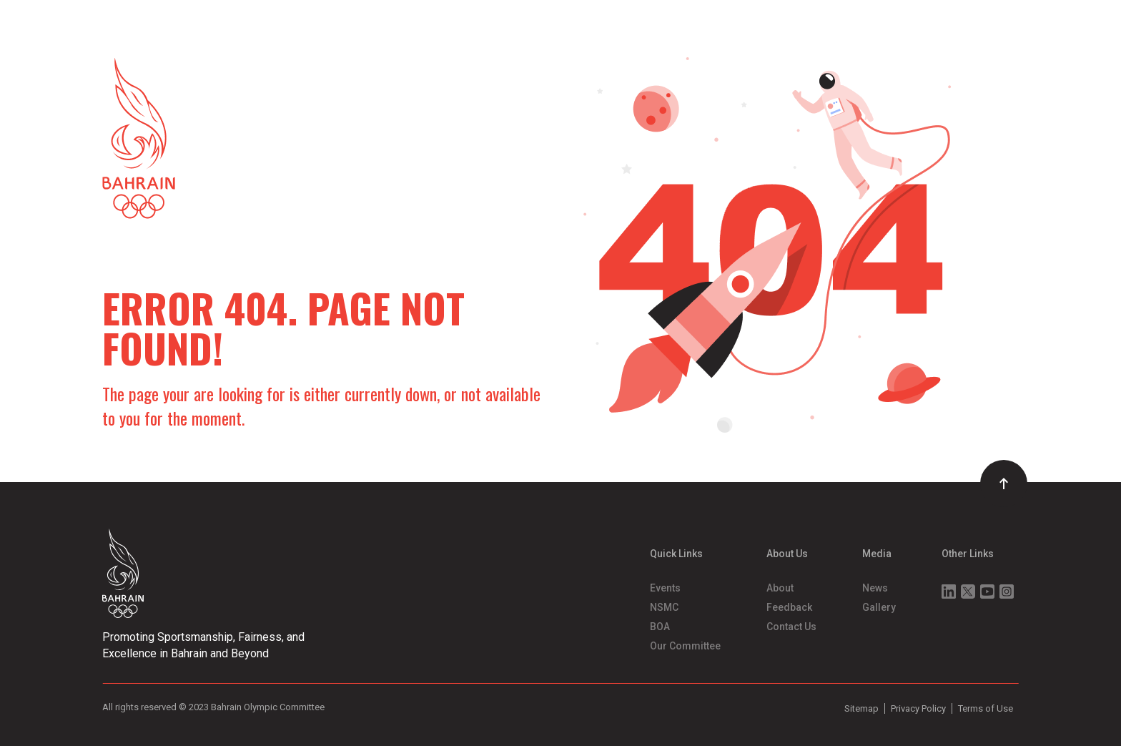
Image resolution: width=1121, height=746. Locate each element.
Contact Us (791, 626)
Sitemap (861, 708)
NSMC (664, 607)
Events (665, 588)
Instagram (1006, 591)
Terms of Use (985, 708)
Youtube (987, 591)
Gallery (879, 607)
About (780, 588)
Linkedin (949, 591)
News (875, 588)
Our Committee (685, 646)
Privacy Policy (918, 708)
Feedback (789, 607)
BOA (660, 626)
